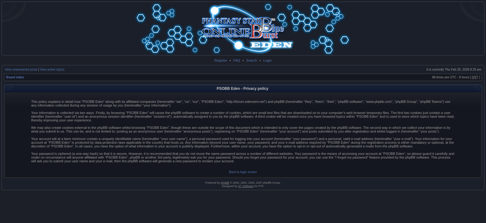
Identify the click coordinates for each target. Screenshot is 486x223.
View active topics (52, 69)
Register (220, 60)
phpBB (225, 182)
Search (251, 60)
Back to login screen (243, 172)
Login (267, 60)
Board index (15, 77)
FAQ (236, 60)
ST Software (246, 186)
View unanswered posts (21, 69)
